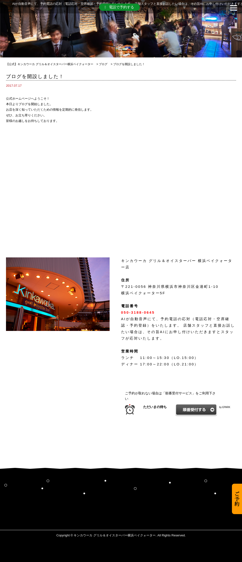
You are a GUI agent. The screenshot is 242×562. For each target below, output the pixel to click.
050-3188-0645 (138, 312)
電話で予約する (119, 7)
